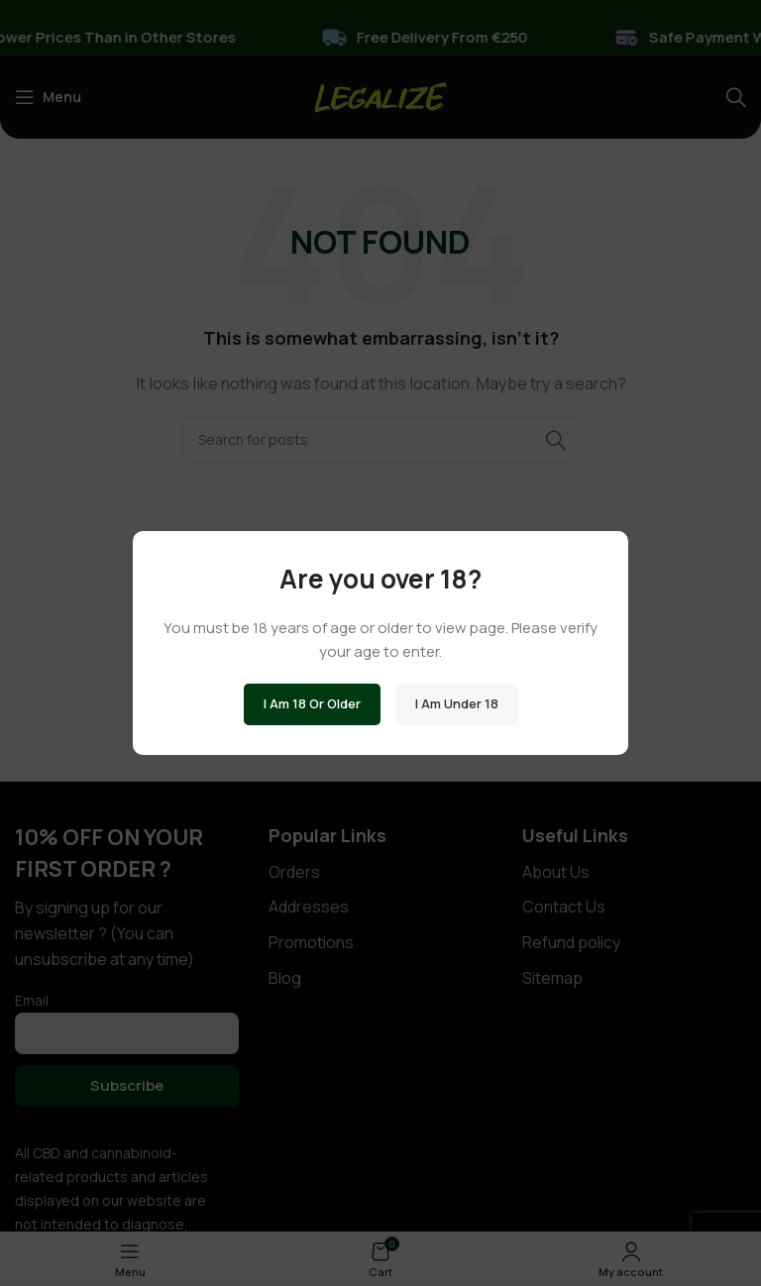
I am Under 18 (456, 703)
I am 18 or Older (312, 703)
